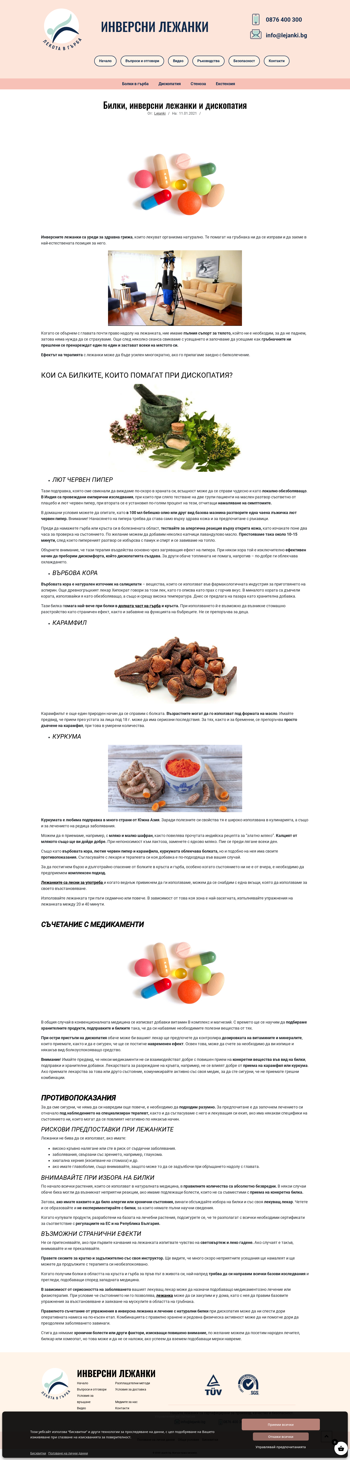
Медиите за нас (126, 1402)
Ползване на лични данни (68, 1453)
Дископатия (169, 83)
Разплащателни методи (132, 1383)
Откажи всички (280, 1436)
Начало (105, 61)
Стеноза (198, 83)
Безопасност (244, 61)
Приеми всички (281, 1424)
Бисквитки (38, 1453)
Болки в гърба (135, 83)
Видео (178, 61)
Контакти (277, 61)
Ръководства (208, 61)
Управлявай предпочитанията (281, 1447)
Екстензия (225, 83)
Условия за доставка (130, 1389)
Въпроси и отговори (142, 61)
